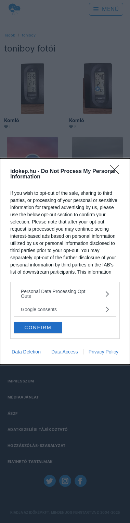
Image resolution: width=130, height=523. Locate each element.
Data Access (64, 351)
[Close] (116, 171)
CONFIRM (37, 327)
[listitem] (65, 294)
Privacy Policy (103, 351)
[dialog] (65, 261)
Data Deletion (26, 351)
